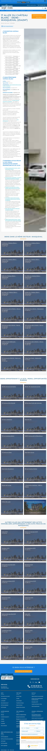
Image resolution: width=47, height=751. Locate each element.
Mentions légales (4, 749)
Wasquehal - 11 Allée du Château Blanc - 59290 (12, 57)
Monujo (2, 714)
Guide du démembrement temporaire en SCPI (21, 740)
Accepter (28, 2)
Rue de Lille (28, 419)
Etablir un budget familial (21, 714)
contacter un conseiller (23, 671)
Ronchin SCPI (28, 630)
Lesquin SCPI (28, 647)
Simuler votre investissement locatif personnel (37, 699)
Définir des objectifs (20, 721)
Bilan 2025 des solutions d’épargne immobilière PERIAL (12, 209)
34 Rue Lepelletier (7, 419)
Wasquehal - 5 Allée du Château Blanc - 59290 (12, 61)
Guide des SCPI (19, 735)
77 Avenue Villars (7, 452)
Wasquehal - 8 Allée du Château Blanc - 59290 (12, 73)
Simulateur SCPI (35, 702)
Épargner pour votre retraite (21, 719)
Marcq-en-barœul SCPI (31, 532)
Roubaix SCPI (5, 548)
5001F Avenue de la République (34, 436)
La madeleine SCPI (30, 548)
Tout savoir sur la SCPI (5, 696)
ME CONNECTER (42, 5)
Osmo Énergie (19, 700)
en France (8, 39)
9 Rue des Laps (6, 501)
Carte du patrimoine (35, 706)
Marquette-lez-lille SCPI (8, 564)
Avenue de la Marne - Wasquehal (34, 309)
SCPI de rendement (4, 705)
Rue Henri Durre (29, 452)
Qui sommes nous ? (4, 702)
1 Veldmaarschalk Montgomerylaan (35, 501)
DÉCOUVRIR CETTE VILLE (12, 542)
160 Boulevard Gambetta (9, 386)
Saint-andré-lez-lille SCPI (9, 614)
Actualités (3, 723)
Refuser (23, 2)
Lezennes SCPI (29, 597)
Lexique (2, 719)
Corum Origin (18, 696)
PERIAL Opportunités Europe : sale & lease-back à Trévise (12, 168)
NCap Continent (19, 705)
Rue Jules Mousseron (8, 469)
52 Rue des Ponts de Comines (33, 403)
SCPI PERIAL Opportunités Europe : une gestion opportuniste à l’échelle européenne (12, 199)
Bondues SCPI (29, 564)
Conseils (2, 721)
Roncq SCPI (5, 647)
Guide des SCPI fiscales (20, 737)
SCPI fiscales (3, 707)
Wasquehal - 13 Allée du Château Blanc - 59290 (12, 59)
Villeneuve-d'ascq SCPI (8, 581)
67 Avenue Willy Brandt (8, 403)
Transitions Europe (20, 702)
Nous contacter (4, 725)
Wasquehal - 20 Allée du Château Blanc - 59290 (12, 71)
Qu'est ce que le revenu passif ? (37, 718)
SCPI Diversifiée (4, 743)
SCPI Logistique (4, 745)
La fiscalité (3, 700)
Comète (17, 698)
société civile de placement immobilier (11, 101)
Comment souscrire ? (5, 716)
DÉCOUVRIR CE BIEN (12, 253)
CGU (8, 749)
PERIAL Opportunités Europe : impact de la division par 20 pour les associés (13, 220)
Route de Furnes (6, 485)
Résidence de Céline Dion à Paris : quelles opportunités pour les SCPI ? (12, 188)
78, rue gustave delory (8, 436)
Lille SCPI (27, 614)
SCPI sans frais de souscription (7, 738)
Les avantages (4, 698)
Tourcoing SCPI (6, 597)
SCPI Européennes (4, 736)
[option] (35, 130)
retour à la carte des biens (38, 16)
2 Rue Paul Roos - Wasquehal (33, 358)
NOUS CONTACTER (31, 5)
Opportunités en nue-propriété (37, 696)
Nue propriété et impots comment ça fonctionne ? (36, 715)
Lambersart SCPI (6, 630)
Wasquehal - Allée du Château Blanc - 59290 (13, 66)
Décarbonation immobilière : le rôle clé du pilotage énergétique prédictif (13, 178)
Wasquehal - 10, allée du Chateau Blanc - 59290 (12, 68)
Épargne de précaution (20, 716)
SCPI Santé (3, 741)
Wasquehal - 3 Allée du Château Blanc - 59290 (12, 64)
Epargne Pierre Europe (20, 707)
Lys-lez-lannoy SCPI (30, 581)
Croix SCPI (5, 532)
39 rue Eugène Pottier (31, 469)
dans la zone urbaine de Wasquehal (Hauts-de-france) (11, 38)
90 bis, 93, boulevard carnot (32, 386)
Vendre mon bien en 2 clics (37, 704)
